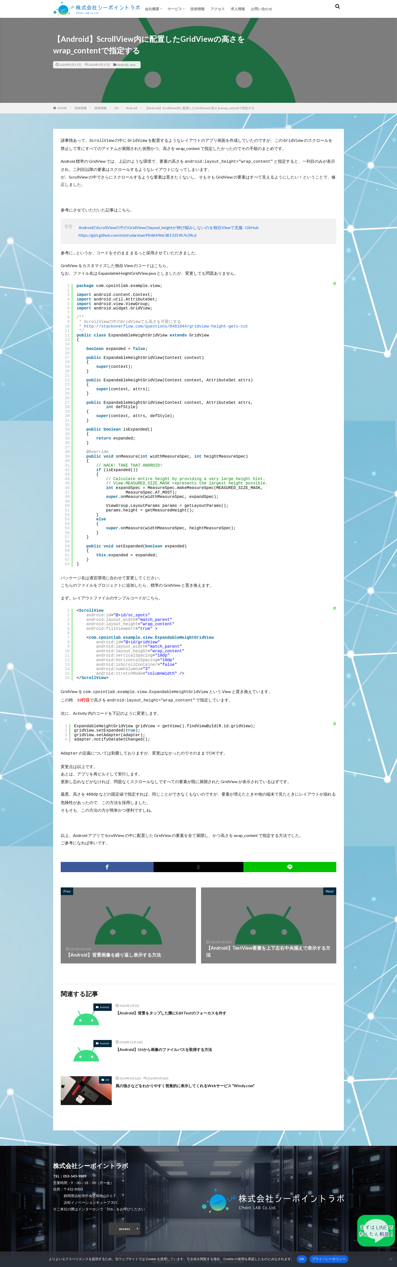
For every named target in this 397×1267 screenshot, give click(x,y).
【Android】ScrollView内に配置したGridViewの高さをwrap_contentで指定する (199, 108)
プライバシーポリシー (329, 1259)
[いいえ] (390, 1259)
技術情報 (197, 9)
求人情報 (238, 9)
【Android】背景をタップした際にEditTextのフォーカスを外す (181, 1009)
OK (301, 1259)
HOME (62, 108)
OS (116, 108)
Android (122, 65)
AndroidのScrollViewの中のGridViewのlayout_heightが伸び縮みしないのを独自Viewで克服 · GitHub (169, 226)
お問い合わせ (261, 9)
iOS (107, 1076)
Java (132, 65)
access (124, 1227)
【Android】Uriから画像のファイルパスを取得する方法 (173, 1046)
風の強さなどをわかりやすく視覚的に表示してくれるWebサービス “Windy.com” (199, 1082)
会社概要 (152, 9)
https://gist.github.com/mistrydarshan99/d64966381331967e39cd (137, 234)
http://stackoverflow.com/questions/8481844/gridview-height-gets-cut (166, 325)
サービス (175, 9)
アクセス (217, 9)
